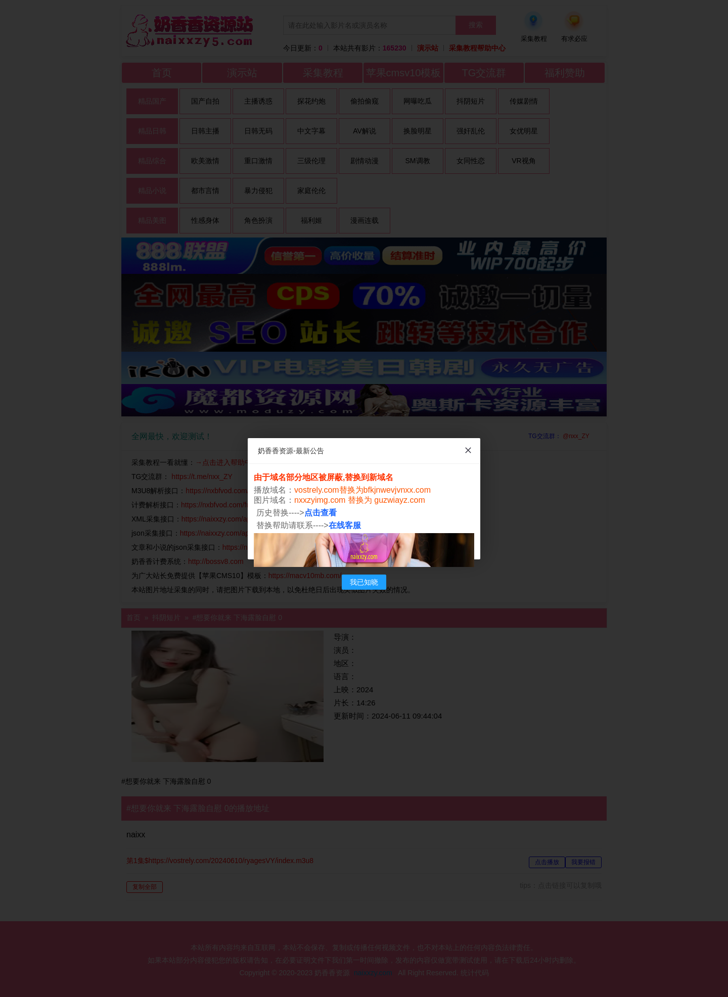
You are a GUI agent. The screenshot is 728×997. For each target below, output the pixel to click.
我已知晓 (364, 582)
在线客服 (345, 525)
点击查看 (320, 512)
